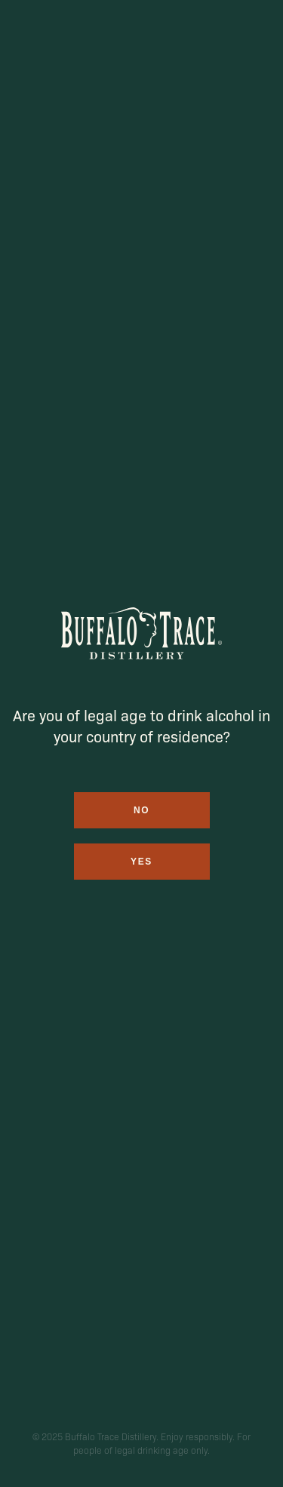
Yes (141, 861)
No (141, 810)
